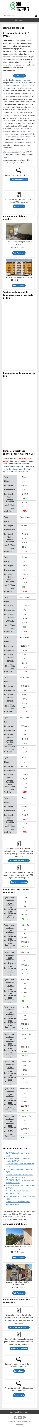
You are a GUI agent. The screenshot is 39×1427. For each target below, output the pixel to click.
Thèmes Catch (19, 1424)
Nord (5, 157)
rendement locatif (24, 80)
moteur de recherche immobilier (15, 469)
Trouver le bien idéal (19, 179)
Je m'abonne (19, 76)
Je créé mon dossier (19, 882)
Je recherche (19, 1395)
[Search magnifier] (36, 15)
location (26, 137)
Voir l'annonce (18, 253)
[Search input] (19, 15)
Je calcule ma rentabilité (18, 861)
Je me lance (19, 1371)
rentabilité (6, 93)
